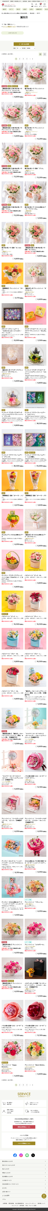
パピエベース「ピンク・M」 (33, 575)
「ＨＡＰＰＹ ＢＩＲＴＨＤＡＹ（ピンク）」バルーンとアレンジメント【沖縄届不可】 (12, 778)
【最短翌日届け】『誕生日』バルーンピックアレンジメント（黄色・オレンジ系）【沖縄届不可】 (12, 735)
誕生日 (4, 9)
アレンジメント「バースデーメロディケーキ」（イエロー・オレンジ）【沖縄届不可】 (35, 820)
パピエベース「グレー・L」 (33, 616)
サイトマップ (15, 1205)
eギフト (11, 9)
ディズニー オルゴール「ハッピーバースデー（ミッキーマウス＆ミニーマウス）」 (12, 863)
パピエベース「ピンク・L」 (10, 616)
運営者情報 (11, 1203)
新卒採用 (22, 1205)
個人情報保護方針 (19, 1203)
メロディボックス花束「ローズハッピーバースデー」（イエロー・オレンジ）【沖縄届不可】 (35, 985)
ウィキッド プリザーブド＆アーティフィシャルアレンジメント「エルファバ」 (35, 371)
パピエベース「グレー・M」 (10, 691)
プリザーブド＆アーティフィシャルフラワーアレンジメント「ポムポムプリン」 (35, 330)
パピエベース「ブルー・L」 (33, 654)
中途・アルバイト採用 (30, 1205)
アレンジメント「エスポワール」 (35, 944)
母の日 (18, 9)
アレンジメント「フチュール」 (34, 902)
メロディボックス (12, 33)
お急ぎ (24, 9)
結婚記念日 (39, 9)
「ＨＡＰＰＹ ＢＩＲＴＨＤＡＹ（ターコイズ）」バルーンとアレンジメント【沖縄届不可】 (35, 735)
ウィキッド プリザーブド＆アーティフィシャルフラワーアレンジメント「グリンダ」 (12, 414)
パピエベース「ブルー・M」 (10, 654)
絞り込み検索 (24, 44)
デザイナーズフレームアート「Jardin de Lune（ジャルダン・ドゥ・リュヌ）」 (12, 330)
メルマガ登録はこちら (24, 1143)
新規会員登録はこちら (24, 1127)
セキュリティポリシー (30, 1203)
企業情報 (5, 1203)
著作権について (41, 1203)
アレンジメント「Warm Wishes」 (35, 1065)
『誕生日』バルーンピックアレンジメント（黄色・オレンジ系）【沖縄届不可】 (35, 693)
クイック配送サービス (9, 26)
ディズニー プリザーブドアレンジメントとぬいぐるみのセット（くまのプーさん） (12, 577)
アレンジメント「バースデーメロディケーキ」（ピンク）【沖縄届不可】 (12, 820)
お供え (31, 9)
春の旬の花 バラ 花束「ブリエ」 (34, 168)
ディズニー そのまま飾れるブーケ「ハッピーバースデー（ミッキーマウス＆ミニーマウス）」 (12, 904)
